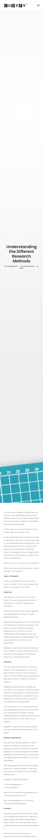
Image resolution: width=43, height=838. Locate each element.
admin (21, 259)
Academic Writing (28, 257)
